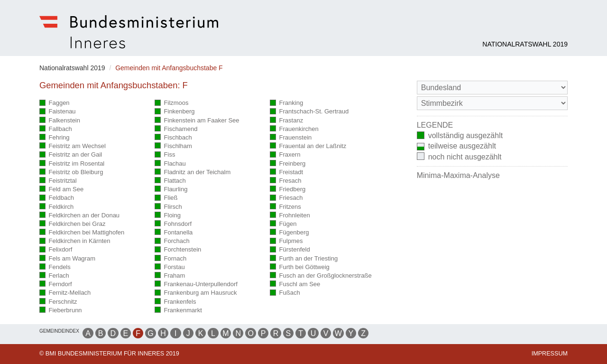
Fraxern (285, 155)
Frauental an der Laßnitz (308, 146)
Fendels (55, 267)
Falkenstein (59, 121)
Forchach (172, 241)
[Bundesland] (492, 87)
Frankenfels (175, 302)
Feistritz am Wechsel (72, 146)
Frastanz (286, 121)
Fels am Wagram (67, 259)
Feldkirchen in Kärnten (74, 241)
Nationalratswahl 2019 (525, 44)
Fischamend (176, 129)
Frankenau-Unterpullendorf (196, 284)
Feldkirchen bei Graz (72, 224)
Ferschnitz (58, 302)
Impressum (550, 353)
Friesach (286, 198)
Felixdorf (55, 250)
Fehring (54, 138)
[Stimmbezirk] (492, 103)
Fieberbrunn (60, 310)
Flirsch (168, 207)
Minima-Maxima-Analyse (458, 175)
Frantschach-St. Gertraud (309, 112)
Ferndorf (55, 284)
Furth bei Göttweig (300, 267)
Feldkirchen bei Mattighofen (81, 233)
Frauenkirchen (294, 129)
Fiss (165, 155)
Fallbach (55, 129)
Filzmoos (172, 103)
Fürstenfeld (290, 250)
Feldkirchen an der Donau (79, 216)
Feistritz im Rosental (71, 164)
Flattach (170, 181)
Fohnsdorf (173, 224)
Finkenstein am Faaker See (197, 121)
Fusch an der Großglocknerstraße (321, 276)
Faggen (54, 103)
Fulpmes (286, 241)
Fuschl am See (295, 284)
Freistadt (286, 172)
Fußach (285, 293)
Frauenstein (291, 138)
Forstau (170, 267)
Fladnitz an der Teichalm (192, 172)
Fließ (166, 198)
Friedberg (287, 190)
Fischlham (173, 146)
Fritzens (285, 207)
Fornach (170, 259)
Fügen (283, 224)
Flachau (170, 164)
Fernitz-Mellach (65, 293)
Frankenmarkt (178, 310)
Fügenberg (289, 233)
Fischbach (173, 138)
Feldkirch (56, 207)
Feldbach (56, 198)
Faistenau (57, 112)
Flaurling (171, 190)
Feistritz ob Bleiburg (71, 172)
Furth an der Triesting (304, 259)
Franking (286, 103)
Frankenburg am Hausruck (196, 293)
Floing (168, 216)
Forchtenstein (178, 250)
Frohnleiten (290, 216)
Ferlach (54, 276)
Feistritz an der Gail (70, 155)
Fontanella (174, 233)
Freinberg (287, 164)
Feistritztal (58, 181)
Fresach (285, 181)
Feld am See (61, 190)
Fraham (170, 276)
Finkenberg (175, 112)
